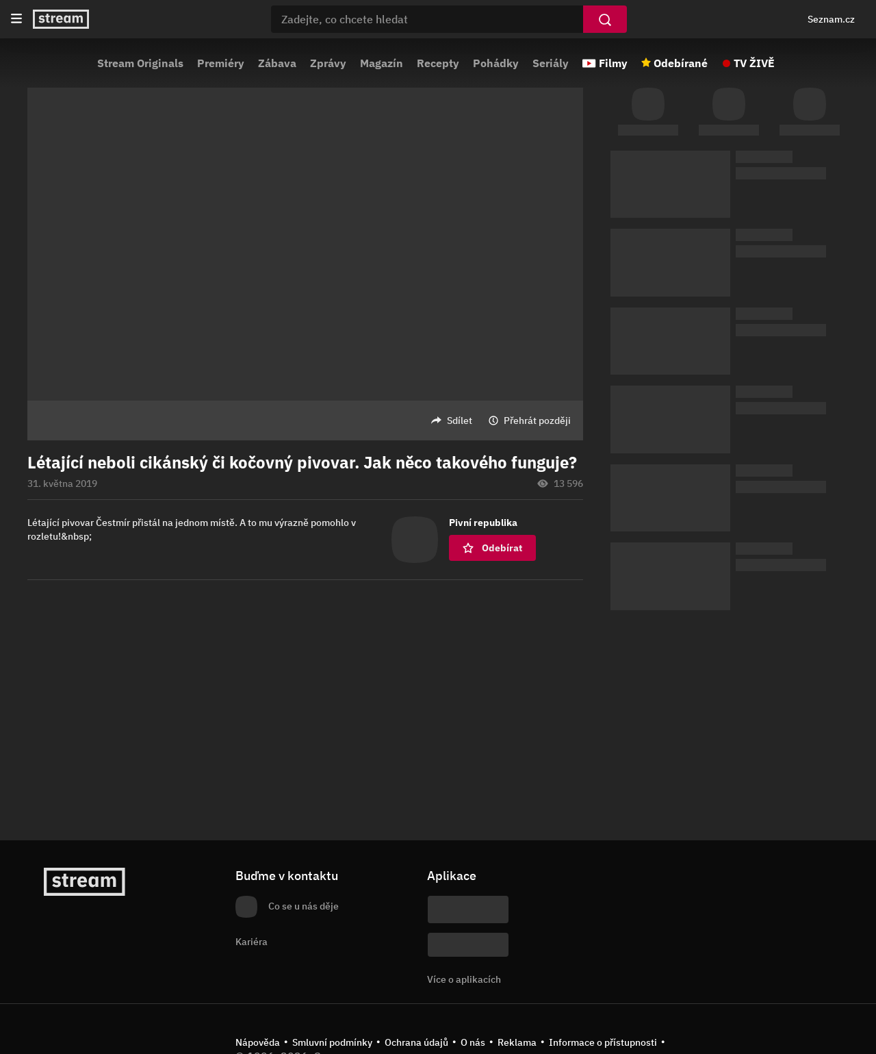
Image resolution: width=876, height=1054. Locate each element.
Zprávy (328, 63)
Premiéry (220, 63)
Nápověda (257, 1042)
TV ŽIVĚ (754, 63)
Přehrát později (537, 420)
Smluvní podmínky (332, 1042)
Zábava (277, 63)
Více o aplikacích (464, 979)
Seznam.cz (831, 19)
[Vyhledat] (605, 19)
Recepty (438, 63)
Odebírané (681, 63)
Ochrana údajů (416, 1042)
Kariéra (251, 942)
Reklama (517, 1042)
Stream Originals (140, 63)
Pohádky (496, 63)
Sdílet (459, 420)
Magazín (381, 63)
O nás (473, 1042)
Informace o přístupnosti (603, 1042)
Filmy (613, 63)
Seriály (550, 63)
